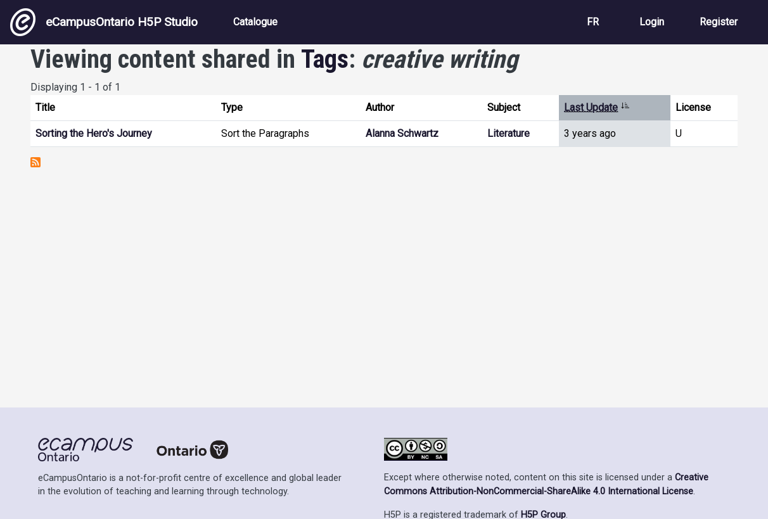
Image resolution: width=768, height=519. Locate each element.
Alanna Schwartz (402, 133)
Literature (508, 133)
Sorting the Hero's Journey (93, 133)
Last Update (597, 107)
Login (651, 22)
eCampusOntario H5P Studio (104, 22)
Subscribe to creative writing (35, 162)
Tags (325, 59)
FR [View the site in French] (593, 22)
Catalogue (255, 22)
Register (719, 22)
